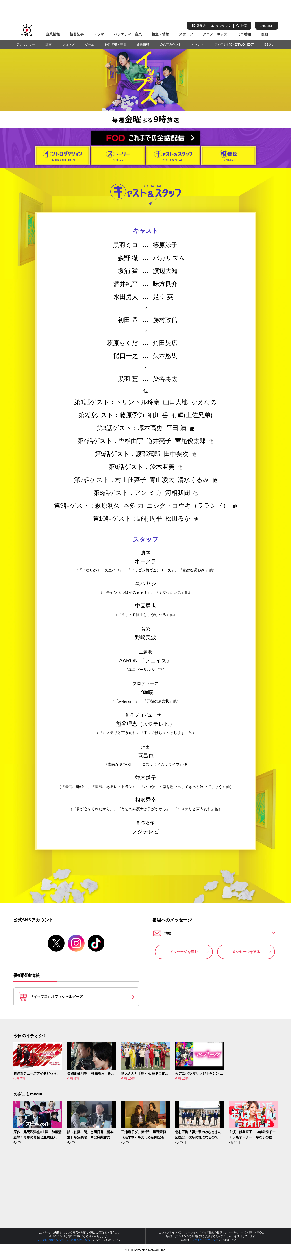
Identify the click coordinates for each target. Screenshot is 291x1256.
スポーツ (186, 34)
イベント (198, 44)
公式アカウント (170, 44)
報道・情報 (160, 34)
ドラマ (98, 34)
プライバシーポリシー (205, 1239)
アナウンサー (26, 44)
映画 (264, 34)
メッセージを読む (184, 952)
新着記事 (77, 34)
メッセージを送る (246, 952)
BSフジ (269, 44)
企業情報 (53, 34)
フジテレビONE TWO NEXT (234, 44)
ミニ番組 (244, 34)
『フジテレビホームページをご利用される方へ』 (63, 1239)
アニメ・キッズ (215, 34)
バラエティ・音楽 (128, 34)
